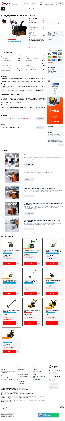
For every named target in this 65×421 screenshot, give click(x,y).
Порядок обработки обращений (23, 383)
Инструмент (3, 374)
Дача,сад (3, 13)
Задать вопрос (40, 127)
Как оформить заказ (21, 381)
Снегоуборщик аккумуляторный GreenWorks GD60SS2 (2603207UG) (31, 281)
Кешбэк (18, 372)
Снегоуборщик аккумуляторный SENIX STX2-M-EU (53, 281)
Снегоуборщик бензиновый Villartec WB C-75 (11, 251)
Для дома (3, 375)
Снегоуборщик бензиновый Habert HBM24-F (53, 311)
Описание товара (32, 47)
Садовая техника (9, 13)
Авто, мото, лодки (5, 377)
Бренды (35, 8)
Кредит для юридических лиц (23, 374)
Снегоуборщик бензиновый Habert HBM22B (10, 341)
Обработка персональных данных (40, 372)
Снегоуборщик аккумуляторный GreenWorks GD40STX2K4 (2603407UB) (53, 251)
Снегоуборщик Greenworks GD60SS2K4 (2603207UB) (11, 311)
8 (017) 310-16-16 (54, 376)
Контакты (26, 8)
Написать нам (53, 387)
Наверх (60, 144)
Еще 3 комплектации (49, 259)
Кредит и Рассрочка (21, 371)
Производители (20, 379)
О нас (8, 8)
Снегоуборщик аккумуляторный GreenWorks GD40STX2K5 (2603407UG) (11, 281)
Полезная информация (22, 376)
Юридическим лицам (37, 371)
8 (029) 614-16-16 (54, 370)
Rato (23, 13)
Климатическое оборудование (7, 379)
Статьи (30, 8)
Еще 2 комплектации (28, 289)
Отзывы (34, 374)
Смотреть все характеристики (35, 45)
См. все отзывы (24, 118)
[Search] (36, 3)
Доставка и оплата (18, 8)
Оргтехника (3, 381)
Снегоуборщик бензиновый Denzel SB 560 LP (32, 311)
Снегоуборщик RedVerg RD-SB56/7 (31, 250)
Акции (12, 8)
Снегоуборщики (17, 13)
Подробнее (50, 62)
